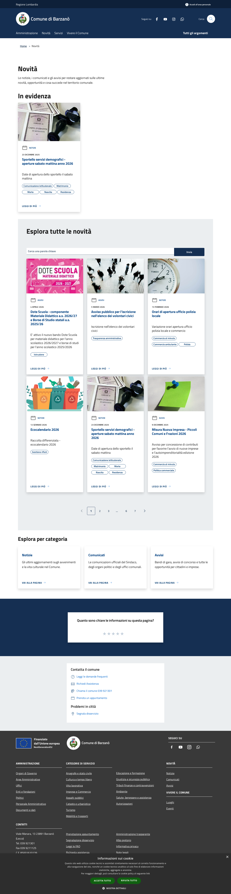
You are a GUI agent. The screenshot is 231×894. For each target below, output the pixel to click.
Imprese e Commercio (78, 792)
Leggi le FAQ (73, 846)
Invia (189, 252)
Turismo (70, 810)
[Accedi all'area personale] (198, 4)
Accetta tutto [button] (102, 880)
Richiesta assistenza (77, 852)
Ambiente (121, 791)
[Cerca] (211, 19)
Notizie (29, 147)
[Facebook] (155, 18)
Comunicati (172, 779)
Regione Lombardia (27, 4)
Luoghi (170, 802)
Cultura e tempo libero (79, 779)
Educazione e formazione (130, 773)
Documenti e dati (26, 810)
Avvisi (36, 300)
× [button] (227, 857)
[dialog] (115, 873)
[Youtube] (164, 18)
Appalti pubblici (75, 798)
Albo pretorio (123, 840)
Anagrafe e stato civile (79, 773)
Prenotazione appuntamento (82, 834)
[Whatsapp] (180, 18)
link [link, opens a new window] (148, 873)
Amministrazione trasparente (133, 834)
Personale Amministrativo (31, 804)
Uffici (19, 785)
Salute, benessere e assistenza (133, 798)
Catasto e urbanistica (78, 804)
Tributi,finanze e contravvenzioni (135, 785)
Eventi (170, 808)
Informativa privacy (127, 846)
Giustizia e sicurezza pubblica (133, 779)
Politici (20, 798)
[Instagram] (172, 18)
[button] (115, 888)
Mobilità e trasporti (77, 816)
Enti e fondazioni (25, 792)
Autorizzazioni (124, 804)
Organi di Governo (26, 773)
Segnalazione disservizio (80, 840)
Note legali (122, 852)
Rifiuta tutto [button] (129, 880)
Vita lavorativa (74, 785)
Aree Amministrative (28, 779)
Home (23, 46)
